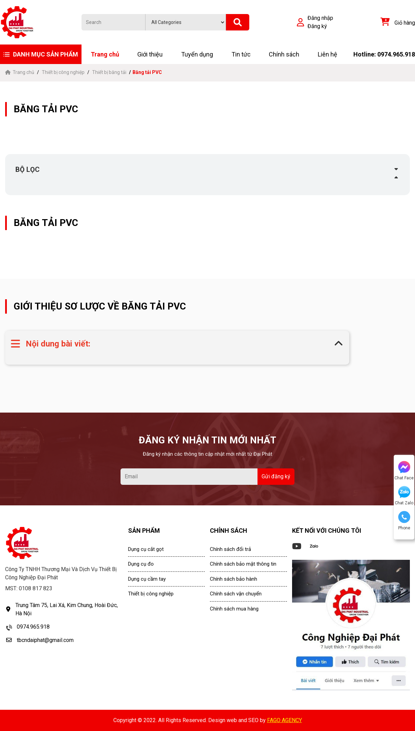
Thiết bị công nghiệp (63, 72)
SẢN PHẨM (144, 530)
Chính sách (284, 54)
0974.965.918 (33, 626)
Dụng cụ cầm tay (147, 579)
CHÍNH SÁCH (228, 530)
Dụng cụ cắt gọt (146, 549)
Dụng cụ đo (141, 564)
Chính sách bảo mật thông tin (243, 564)
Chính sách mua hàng (234, 609)
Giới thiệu (150, 54)
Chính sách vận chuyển (236, 594)
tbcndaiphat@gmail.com (45, 640)
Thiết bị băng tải (109, 72)
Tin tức (241, 54)
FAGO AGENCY (284, 720)
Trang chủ (105, 54)
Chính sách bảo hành (233, 579)
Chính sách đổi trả (230, 549)
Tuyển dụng (197, 54)
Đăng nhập (320, 18)
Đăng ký (317, 26)
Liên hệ (327, 54)
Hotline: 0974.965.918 (384, 54)
